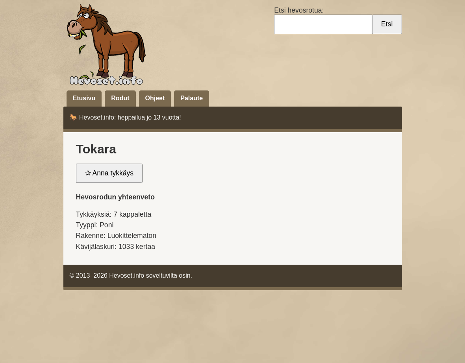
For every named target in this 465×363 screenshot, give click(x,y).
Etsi (387, 24)
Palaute (191, 98)
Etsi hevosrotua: (300, 10)
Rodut (120, 98)
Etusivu (84, 98)
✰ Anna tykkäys (109, 173)
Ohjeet (155, 98)
